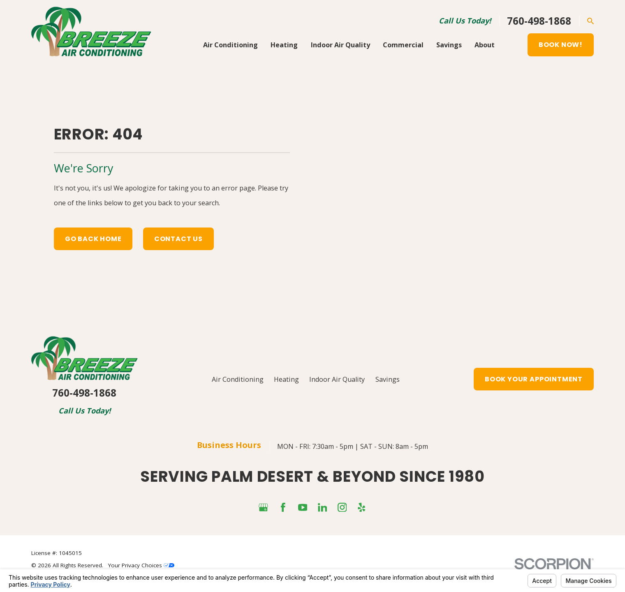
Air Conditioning (238, 379)
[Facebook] (283, 507)
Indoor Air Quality (337, 379)
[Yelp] (361, 507)
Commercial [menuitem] (403, 44)
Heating (286, 379)
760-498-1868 (539, 21)
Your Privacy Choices (141, 565)
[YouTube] (303, 507)
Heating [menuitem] (284, 44)
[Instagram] (342, 507)
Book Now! (561, 44)
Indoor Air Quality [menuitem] (340, 44)
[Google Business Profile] (263, 507)
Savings (387, 379)
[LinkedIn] (322, 507)
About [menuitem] (485, 44)
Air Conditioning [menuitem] (230, 44)
